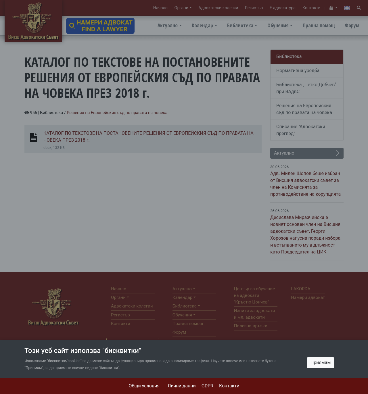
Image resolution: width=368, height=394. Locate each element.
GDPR (207, 386)
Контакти (229, 386)
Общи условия (144, 386)
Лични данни (182, 386)
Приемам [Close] (320, 362)
